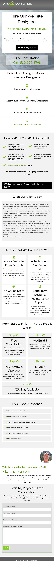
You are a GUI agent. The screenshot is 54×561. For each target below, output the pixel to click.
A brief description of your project (27, 527)
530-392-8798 (20, 471)
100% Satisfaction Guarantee (27, 124)
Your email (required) (27, 514)
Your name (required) (27, 508)
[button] (28, 7)
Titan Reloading (16, 237)
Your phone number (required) (27, 521)
